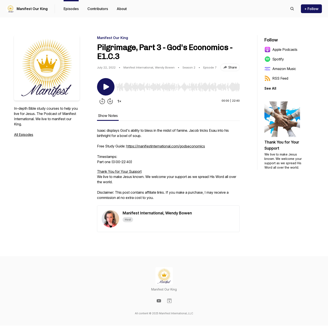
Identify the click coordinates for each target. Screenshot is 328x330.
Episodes (71, 9)
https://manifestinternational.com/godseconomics (165, 146)
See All (270, 88)
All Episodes (23, 134)
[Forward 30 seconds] (110, 101)
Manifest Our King (32, 9)
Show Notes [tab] (108, 115)
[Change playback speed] (119, 101)
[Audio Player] (178, 85)
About (122, 9)
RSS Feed (276, 78)
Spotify (274, 59)
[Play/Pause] (106, 87)
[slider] (178, 87)
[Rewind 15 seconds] (102, 101)
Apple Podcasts (280, 49)
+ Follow (311, 9)
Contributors (97, 9)
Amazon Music (280, 69)
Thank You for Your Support (119, 171)
